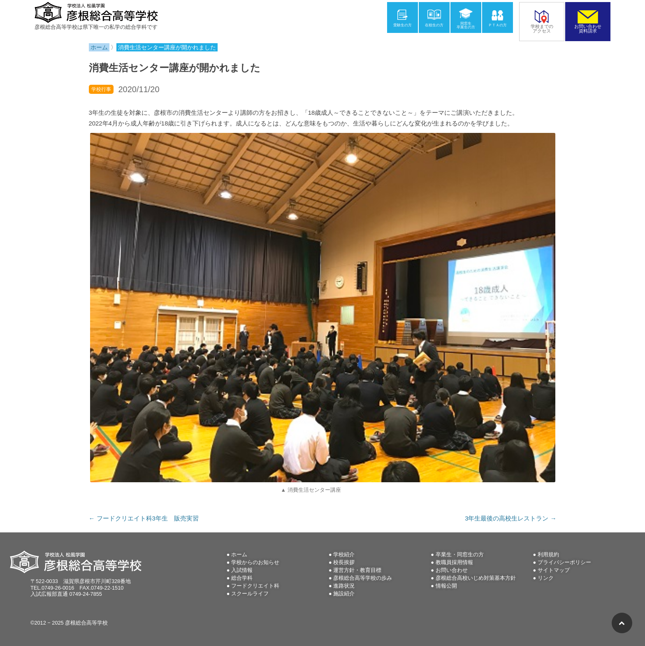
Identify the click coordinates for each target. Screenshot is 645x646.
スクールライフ (250, 593)
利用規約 (548, 554)
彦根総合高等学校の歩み (362, 578)
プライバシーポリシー (564, 562)
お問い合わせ (452, 570)
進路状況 (344, 586)
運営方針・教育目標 (357, 570)
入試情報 (242, 570)
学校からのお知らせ (255, 562)
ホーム (239, 554)
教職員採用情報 (454, 562)
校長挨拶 (344, 562)
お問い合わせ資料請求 (587, 26)
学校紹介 (344, 554)
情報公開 (446, 586)
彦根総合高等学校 (86, 623)
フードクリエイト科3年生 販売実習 (144, 518)
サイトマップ (554, 570)
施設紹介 (344, 593)
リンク (546, 578)
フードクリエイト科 (255, 586)
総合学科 (242, 578)
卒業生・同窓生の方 (460, 554)
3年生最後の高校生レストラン (510, 518)
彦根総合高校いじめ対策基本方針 (476, 578)
